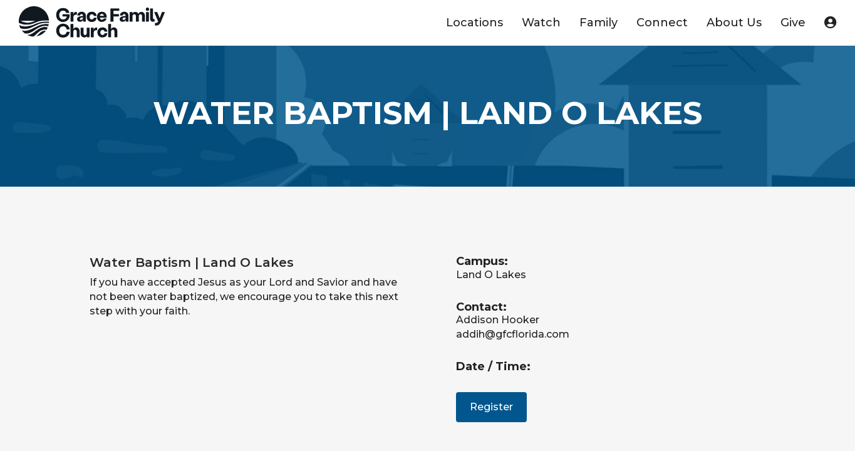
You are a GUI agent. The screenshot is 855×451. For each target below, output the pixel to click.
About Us (734, 22)
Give (793, 22)
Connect (662, 22)
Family (598, 22)
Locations (474, 22)
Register (491, 407)
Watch (541, 22)
